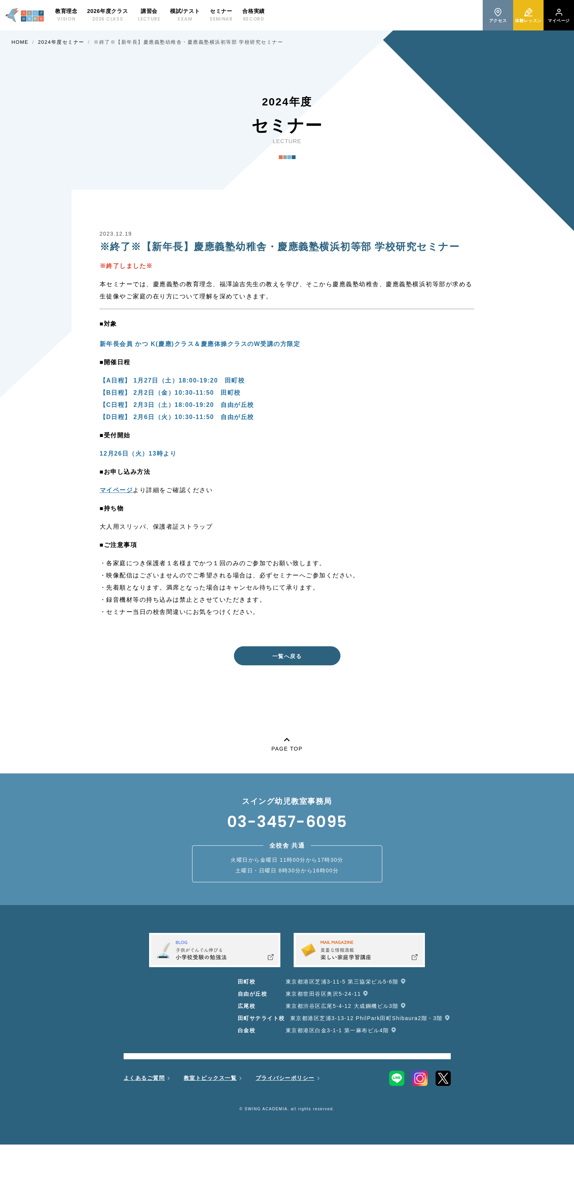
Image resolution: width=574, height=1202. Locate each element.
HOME (20, 42)
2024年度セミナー (61, 42)
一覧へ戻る (287, 656)
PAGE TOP (286, 743)
